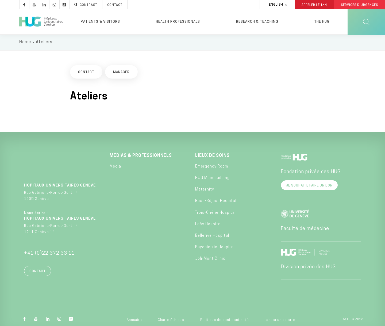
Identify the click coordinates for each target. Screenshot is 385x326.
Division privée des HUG (308, 267)
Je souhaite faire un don (309, 186)
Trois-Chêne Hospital (215, 213)
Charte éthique (171, 320)
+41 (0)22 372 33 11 (49, 253)
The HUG (322, 22)
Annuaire (134, 320)
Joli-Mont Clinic (210, 259)
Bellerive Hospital (212, 236)
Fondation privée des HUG (311, 172)
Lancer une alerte (280, 320)
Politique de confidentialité (224, 320)
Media (115, 167)
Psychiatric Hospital (215, 248)
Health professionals (178, 22)
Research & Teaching (257, 22)
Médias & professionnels (141, 156)
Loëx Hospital (208, 225)
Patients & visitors (100, 22)
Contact (37, 271)
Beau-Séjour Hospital (215, 202)
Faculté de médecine (305, 229)
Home (25, 43)
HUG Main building (212, 179)
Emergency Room (211, 167)
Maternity (204, 190)
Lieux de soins (212, 156)
